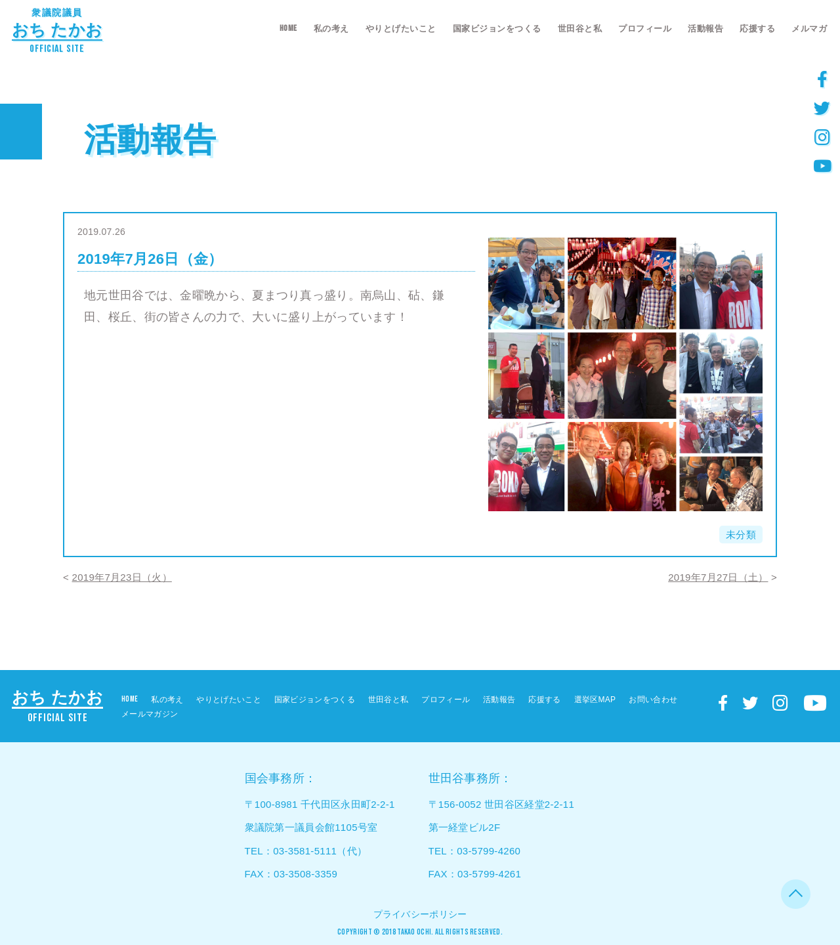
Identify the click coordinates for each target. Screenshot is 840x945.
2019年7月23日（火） (122, 577)
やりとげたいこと (401, 28)
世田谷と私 (580, 28)
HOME (288, 28)
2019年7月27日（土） (718, 577)
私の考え (331, 28)
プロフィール (644, 28)
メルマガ (809, 28)
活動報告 (705, 28)
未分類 (741, 534)
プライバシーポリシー (420, 914)
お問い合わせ (653, 699)
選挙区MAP (595, 699)
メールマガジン (149, 714)
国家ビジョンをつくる (497, 28)
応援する (757, 28)
